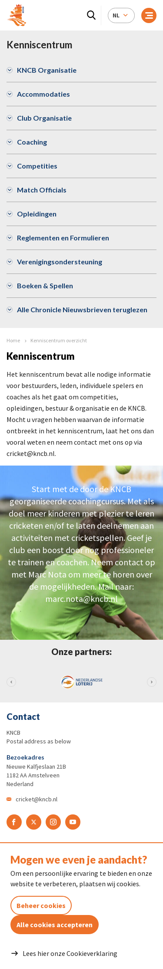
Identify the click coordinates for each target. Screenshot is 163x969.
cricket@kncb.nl (36, 799)
